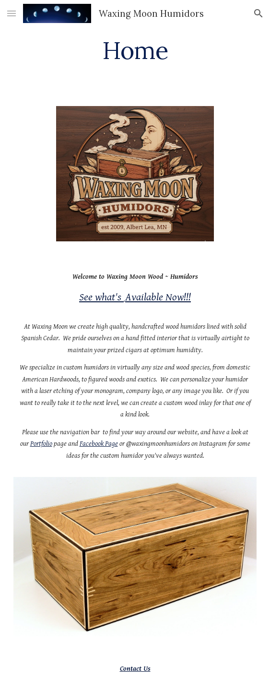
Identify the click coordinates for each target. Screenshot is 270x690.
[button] (11, 13)
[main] (135, 50)
